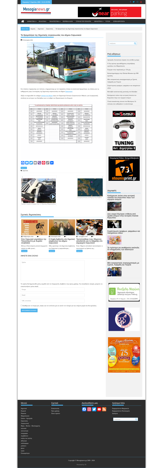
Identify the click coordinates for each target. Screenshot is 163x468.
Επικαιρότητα (119, 21)
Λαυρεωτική (25, 423)
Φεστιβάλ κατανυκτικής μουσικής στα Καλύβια (122, 91)
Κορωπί (23, 411)
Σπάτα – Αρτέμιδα (26, 418)
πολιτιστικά (54, 21)
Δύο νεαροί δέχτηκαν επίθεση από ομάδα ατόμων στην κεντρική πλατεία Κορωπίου (122, 216)
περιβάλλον (68, 21)
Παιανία (23, 413)
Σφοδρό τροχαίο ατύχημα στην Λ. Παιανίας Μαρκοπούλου (38, 191)
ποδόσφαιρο (24, 443)
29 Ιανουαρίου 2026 (55, 236)
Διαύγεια (115, 413)
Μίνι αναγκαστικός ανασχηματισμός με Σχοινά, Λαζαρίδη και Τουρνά (123, 264)
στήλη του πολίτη (83, 21)
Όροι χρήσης (55, 411)
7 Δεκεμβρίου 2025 (83, 236)
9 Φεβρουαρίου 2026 (28, 236)
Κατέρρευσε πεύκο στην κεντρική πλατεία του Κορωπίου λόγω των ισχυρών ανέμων (121, 197)
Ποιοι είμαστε (55, 413)
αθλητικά (98, 21)
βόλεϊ (22, 448)
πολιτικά (42, 21)
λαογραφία (24, 433)
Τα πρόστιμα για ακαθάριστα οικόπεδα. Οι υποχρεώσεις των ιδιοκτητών (123, 249)
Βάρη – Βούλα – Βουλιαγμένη (30, 426)
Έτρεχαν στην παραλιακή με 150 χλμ (119, 69)
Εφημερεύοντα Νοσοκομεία (121, 411)
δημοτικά (31, 21)
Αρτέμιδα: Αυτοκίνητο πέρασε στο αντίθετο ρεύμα (123, 60)
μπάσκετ (23, 446)
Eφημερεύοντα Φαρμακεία (120, 408)
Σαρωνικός (23, 168)
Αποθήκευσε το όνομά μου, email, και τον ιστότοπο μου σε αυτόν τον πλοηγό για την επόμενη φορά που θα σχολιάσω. (59, 305)
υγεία (107, 21)
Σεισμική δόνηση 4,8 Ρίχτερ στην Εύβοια (90, 188)
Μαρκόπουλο (25, 416)
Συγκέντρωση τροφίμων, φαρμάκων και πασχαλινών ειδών (123, 232)
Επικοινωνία (55, 408)
